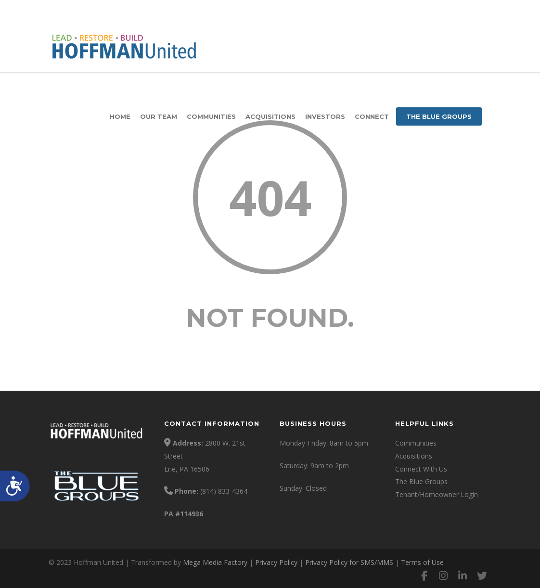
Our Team (158, 116)
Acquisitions (270, 116)
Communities (211, 116)
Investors (325, 116)
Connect (372, 116)
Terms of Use (422, 562)
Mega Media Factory (215, 562)
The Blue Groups (439, 116)
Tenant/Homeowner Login (436, 494)
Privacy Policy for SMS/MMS (349, 562)
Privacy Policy (276, 562)
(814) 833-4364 (223, 491)
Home (120, 116)
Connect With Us (421, 468)
